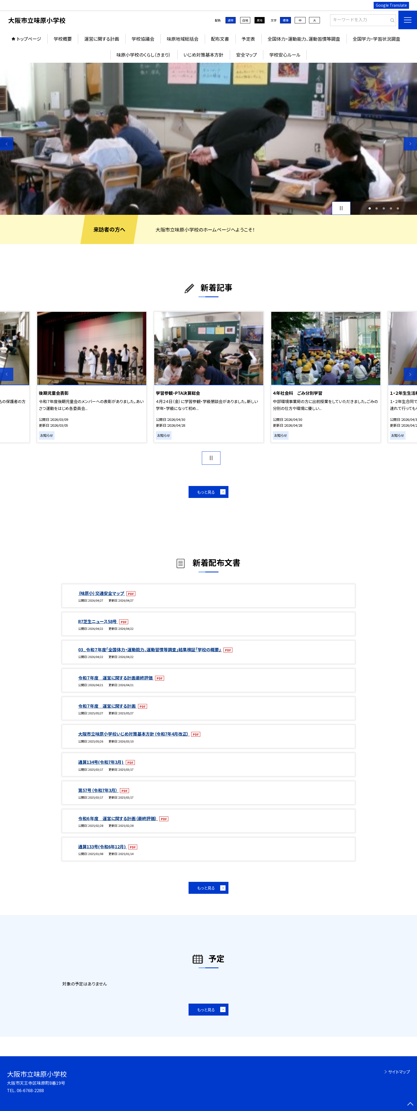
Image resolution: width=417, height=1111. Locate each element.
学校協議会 (143, 38)
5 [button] (398, 208)
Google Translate (391, 5)
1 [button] (369, 208)
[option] (208, 139)
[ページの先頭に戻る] (410, 1104)
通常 (230, 20)
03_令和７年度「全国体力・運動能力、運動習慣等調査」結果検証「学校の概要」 (150, 649)
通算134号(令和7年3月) (101, 762)
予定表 (248, 38)
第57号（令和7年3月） (98, 790)
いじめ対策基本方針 (203, 54)
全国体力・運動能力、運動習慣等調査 (304, 38)
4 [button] (391, 208)
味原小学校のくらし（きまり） (143, 54)
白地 (245, 20)
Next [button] (410, 143)
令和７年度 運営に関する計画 (107, 706)
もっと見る (206, 492)
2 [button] (377, 208)
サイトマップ (399, 1071)
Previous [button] (6, 143)
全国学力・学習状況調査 (376, 38)
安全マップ (246, 54)
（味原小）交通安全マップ (101, 593)
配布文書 (220, 38)
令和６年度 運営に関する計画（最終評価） (118, 818)
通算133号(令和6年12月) (102, 846)
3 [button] (384, 208)
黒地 (259, 20)
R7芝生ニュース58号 (98, 621)
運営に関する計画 (101, 38)
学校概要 (63, 38)
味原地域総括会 (182, 38)
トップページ (29, 38)
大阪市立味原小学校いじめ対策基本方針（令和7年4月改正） (134, 734)
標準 (286, 20)
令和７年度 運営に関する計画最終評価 (116, 677)
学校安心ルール (285, 54)
